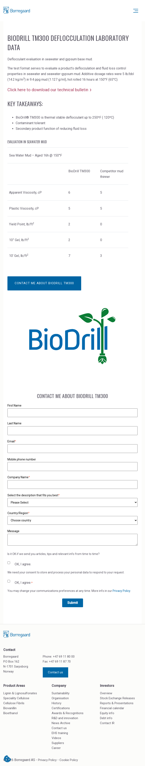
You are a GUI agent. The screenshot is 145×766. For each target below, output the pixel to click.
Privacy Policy (121, 590)
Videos (56, 738)
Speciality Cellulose (16, 698)
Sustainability (60, 693)
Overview (106, 693)
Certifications (61, 708)
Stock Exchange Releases (117, 698)
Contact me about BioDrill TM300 (44, 283)
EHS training (60, 733)
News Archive (61, 723)
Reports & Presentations (116, 703)
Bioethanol (10, 713)
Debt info (106, 718)
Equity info (107, 713)
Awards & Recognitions (67, 713)
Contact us (55, 672)
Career (56, 748)
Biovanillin (10, 708)
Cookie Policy (68, 760)
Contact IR (107, 723)
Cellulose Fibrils (13, 703)
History (56, 703)
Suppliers (58, 743)
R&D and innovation (65, 718)
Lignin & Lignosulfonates (20, 693)
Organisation (60, 698)
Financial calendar (112, 708)
